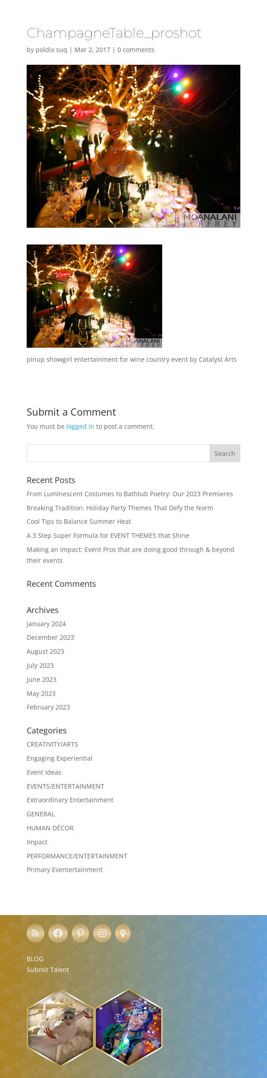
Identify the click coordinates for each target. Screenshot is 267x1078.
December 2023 (50, 637)
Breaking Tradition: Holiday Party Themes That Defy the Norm (120, 507)
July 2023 (40, 665)
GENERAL (41, 814)
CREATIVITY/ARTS (52, 744)
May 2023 (41, 693)
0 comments (136, 49)
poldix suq (51, 49)
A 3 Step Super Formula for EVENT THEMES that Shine (108, 535)
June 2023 (41, 679)
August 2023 (45, 651)
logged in (80, 426)
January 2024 (46, 623)
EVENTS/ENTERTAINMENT (65, 786)
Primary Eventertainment (65, 869)
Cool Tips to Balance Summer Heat (79, 521)
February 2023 (48, 707)
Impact (37, 842)
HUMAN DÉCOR (50, 828)
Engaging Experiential (60, 758)
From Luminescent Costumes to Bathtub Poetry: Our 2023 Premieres (130, 493)
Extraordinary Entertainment (70, 799)
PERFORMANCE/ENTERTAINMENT (77, 856)
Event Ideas (44, 772)
